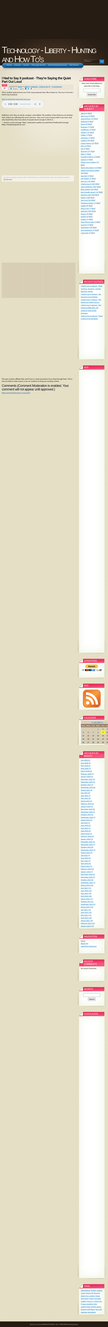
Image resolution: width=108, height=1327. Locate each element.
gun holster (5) (86, 178)
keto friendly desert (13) (89, 192)
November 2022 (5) (88, 877)
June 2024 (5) (86, 825)
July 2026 (97, 722)
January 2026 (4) (87, 776)
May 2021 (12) (86, 915)
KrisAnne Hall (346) (88, 195)
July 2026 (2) (85, 760)
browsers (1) (85, 127)
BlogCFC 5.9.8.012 (35, 1324)
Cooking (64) (85, 140)
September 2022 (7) (88, 883)
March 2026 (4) (86, 771)
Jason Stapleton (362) (89, 187)
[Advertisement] (43, 19)
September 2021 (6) (88, 904)
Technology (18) (86, 227)
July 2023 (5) (85, 855)
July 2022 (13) (86, 888)
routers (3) (85, 219)
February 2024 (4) (87, 836)
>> (102, 722)
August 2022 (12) (87, 885)
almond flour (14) (87, 119)
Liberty (27, 86)
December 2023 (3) (88, 842)
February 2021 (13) (88, 923)
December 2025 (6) (88, 779)
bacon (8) (84, 124)
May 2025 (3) (86, 798)
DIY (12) (84, 146)
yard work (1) (86, 233)
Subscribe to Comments (21, 393)
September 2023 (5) (88, 850)
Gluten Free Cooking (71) (90, 162)
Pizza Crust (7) (86, 208)
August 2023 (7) (86, 853)
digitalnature (74, 1324)
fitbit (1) (84, 154)
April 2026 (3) (86, 768)
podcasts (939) (86, 211)
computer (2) (85, 138)
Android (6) (85, 121)
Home (83, 941)
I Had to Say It (44, 86)
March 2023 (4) (86, 866)
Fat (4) (83, 149)
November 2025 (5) (88, 782)
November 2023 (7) (88, 844)
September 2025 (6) (88, 787)
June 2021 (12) (86, 912)
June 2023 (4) (86, 858)
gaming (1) (85, 159)
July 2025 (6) (85, 793)
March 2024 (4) (86, 834)
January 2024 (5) (87, 839)
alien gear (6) (85, 116)
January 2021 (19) (87, 926)
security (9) (85, 225)
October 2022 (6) (87, 880)
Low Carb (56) (86, 200)
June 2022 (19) (86, 891)
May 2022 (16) (86, 893)
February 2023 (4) (87, 869)
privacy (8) (84, 214)
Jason (20, 86)
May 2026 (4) (86, 766)
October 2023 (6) (87, 847)
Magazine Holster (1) (88, 203)
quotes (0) (84, 216)
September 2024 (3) (88, 817)
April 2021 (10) (86, 918)
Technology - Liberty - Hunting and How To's (49, 54)
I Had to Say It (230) (88, 184)
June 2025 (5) (86, 796)
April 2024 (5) (86, 831)
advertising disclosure (89, 946)
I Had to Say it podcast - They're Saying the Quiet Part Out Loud (36, 80)
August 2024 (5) (86, 820)
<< (92, 722)
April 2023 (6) (86, 863)
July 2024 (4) (85, 823)
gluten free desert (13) (89, 168)
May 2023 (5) (86, 861)
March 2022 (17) (87, 899)
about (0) (84, 113)
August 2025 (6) (86, 790)
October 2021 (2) (87, 901)
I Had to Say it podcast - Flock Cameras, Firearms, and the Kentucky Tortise (91, 288)
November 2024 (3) (88, 812)
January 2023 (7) (87, 872)
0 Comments (57, 86)
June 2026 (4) (86, 763)
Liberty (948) (85, 198)
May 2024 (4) (86, 828)
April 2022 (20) (86, 896)
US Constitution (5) (88, 230)
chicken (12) (85, 132)
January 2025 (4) (87, 806)
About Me (84, 943)
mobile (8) (84, 206)
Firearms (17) (86, 151)
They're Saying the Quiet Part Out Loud (16, 99)
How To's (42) (86, 181)
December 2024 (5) (88, 809)
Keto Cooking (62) (87, 189)
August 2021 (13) (87, 907)
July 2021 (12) (86, 910)
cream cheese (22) (87, 143)
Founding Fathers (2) (88, 157)
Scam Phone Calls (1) (88, 222)
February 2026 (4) (87, 774)
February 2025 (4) (87, 804)
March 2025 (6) (86, 801)
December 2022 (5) (88, 874)
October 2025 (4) (87, 785)
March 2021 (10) (87, 921)
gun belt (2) (85, 176)
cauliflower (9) (86, 130)
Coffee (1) (84, 135)
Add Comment (7, 393)
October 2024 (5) (87, 814)
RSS (89, 113)
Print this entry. (7, 179)
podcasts (34, 86)
